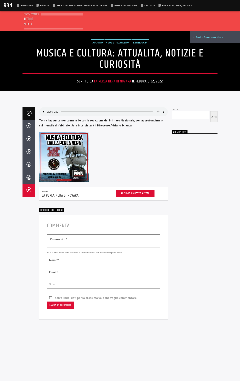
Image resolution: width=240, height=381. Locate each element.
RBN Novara (140, 84)
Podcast (44, 5)
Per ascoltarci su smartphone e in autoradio (82, 5)
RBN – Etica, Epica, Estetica (177, 5)
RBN (8, 5)
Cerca (175, 201)
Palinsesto (27, 5)
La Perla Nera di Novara (112, 123)
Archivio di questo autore (135, 286)
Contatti (149, 5)
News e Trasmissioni (125, 5)
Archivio (97, 84)
